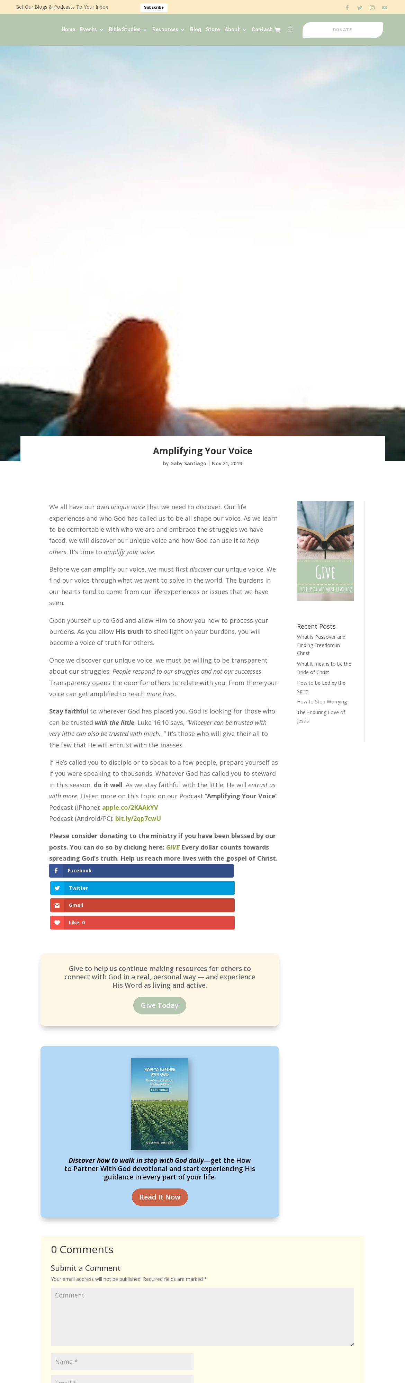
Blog (195, 30)
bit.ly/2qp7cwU (138, 818)
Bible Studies (125, 30)
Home (68, 30)
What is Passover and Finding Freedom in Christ (321, 645)
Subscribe (154, 7)
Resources (165, 30)
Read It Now (160, 1145)
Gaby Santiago (188, 463)
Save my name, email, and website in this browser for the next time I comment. (148, 1370)
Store (213, 30)
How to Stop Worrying (322, 701)
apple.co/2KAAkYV (130, 807)
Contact (262, 30)
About (232, 30)
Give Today (160, 953)
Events (88, 30)
